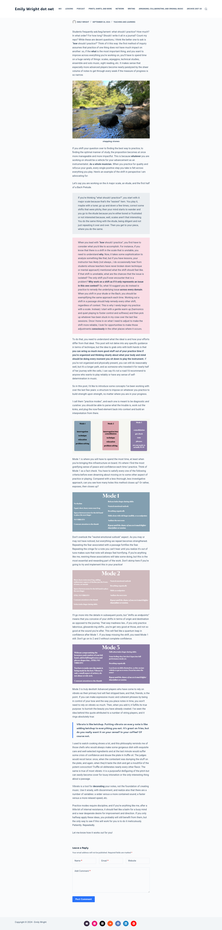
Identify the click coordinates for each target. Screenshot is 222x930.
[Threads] (102, 923)
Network (119, 9)
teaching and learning (124, 22)
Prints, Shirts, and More (100, 9)
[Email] (87, 923)
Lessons (69, 9)
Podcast (81, 9)
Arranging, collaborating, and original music (161, 9)
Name (78, 861)
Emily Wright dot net (34, 8)
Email (104, 861)
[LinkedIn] (126, 923)
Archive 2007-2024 (195, 9)
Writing (131, 9)
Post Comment (83, 899)
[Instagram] (94, 923)
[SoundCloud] (110, 923)
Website (132, 860)
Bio (60, 9)
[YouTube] (133, 923)
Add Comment (83, 871)
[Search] (206, 9)
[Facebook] (118, 923)
